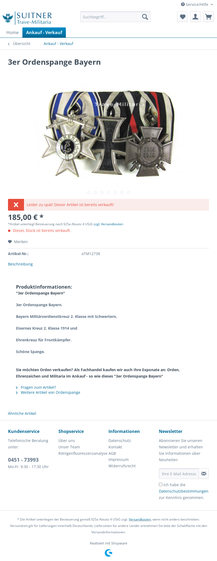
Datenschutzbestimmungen (183, 491)
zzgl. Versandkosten (108, 224)
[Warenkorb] (208, 16)
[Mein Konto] (195, 16)
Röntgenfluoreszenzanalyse (82, 453)
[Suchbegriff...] (115, 16)
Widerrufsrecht (122, 465)
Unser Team (69, 446)
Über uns (66, 440)
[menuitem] (115, 19)
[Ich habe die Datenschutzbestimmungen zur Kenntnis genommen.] (160, 484)
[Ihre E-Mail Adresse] (179, 473)
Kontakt (115, 446)
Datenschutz (119, 440)
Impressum (118, 459)
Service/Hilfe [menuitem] (195, 4)
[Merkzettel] (182, 16)
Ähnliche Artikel (22, 413)
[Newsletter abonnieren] (204, 473)
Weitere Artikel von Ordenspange (48, 392)
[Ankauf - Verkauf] (44, 32)
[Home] (12, 32)
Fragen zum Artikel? (36, 387)
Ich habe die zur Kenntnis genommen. (183, 491)
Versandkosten (140, 519)
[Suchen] (145, 16)
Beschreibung (20, 264)
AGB (112, 453)
